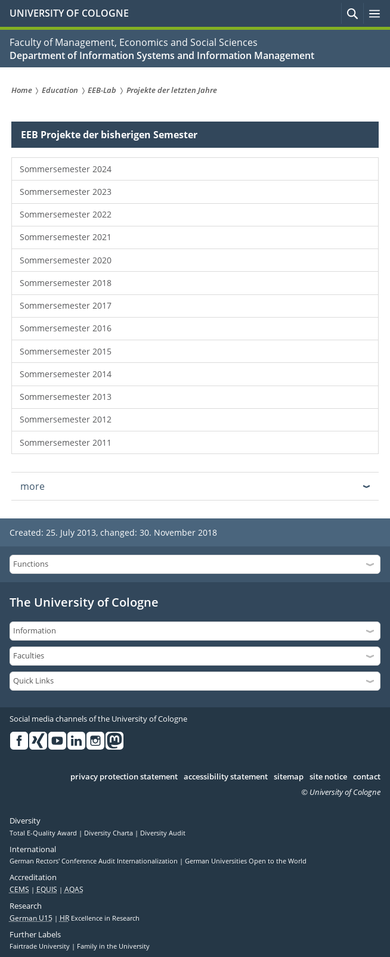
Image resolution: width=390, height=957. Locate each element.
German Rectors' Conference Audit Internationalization (94, 861)
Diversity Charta (109, 833)
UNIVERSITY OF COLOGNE (69, 13)
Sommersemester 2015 (66, 351)
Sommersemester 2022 (66, 214)
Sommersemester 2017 (66, 305)
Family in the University (113, 946)
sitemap (289, 777)
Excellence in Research (100, 918)
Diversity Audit (162, 833)
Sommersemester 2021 (66, 237)
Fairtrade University (41, 946)
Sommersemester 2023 (66, 191)
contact (366, 777)
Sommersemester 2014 (66, 374)
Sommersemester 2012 (66, 419)
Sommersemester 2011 (66, 442)
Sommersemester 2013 (66, 396)
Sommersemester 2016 (66, 328)
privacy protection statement (124, 777)
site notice (328, 777)
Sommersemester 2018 (66, 282)
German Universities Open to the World (246, 861)
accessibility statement (226, 777)
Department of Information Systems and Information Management (162, 55)
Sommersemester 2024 (66, 169)
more (32, 486)
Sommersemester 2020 (66, 260)
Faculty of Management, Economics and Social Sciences (134, 42)
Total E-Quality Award (44, 833)
